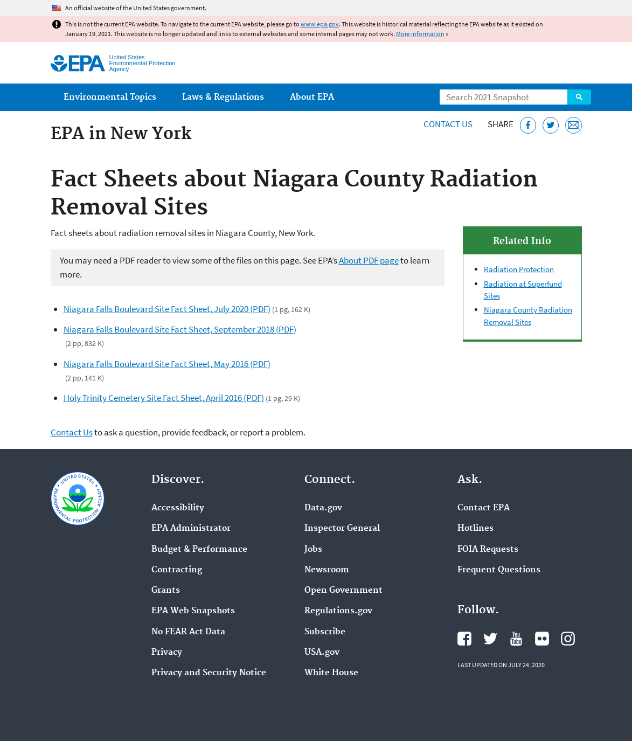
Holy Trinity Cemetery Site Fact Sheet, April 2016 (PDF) (164, 398)
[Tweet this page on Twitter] (551, 125)
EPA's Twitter (490, 639)
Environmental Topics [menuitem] (110, 97)
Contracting (176, 570)
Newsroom (326, 570)
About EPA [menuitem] (312, 97)
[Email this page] (573, 125)
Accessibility (177, 508)
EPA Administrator (191, 529)
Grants (165, 590)
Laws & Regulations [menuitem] (223, 97)
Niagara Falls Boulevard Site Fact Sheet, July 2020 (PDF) (167, 309)
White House (331, 673)
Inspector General (342, 529)
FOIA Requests (487, 550)
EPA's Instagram (568, 639)
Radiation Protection (519, 269)
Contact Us (448, 124)
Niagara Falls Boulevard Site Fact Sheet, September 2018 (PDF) (180, 329)
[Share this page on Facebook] (528, 125)
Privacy (166, 652)
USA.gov (321, 652)
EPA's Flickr (542, 639)
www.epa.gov (320, 24)
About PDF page (369, 260)
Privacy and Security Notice (208, 673)
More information (420, 34)
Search (579, 97)
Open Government (343, 590)
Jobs (313, 550)
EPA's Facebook (464, 639)
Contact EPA (483, 508)
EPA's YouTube (516, 639)
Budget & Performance (199, 550)
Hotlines (475, 529)
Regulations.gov (338, 611)
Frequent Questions (498, 570)
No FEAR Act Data (188, 632)
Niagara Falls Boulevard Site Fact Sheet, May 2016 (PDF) (167, 364)
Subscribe (324, 632)
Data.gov (323, 508)
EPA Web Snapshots (193, 611)
